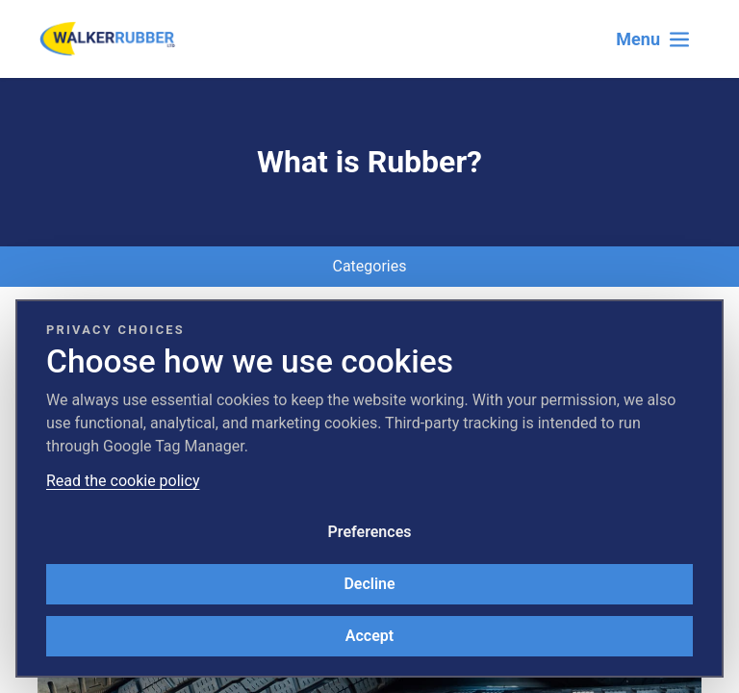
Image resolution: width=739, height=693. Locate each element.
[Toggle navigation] (653, 39)
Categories (370, 266)
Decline (369, 584)
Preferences (370, 532)
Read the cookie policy (122, 481)
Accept (369, 636)
